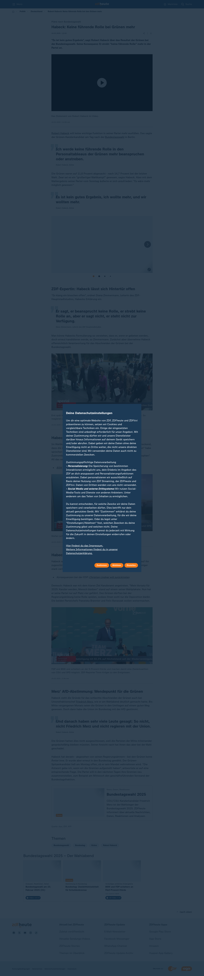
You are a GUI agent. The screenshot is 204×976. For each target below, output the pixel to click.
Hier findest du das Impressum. (84, 545)
